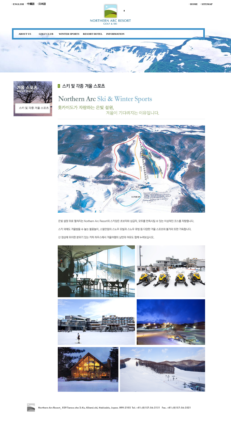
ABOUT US (24, 33)
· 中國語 (30, 4)
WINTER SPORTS (69, 33)
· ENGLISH (18, 4)
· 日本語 (41, 4)
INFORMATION (115, 33)
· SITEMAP (206, 4)
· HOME (193, 4)
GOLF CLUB (46, 33)
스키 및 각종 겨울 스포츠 (34, 107)
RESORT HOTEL (93, 33)
